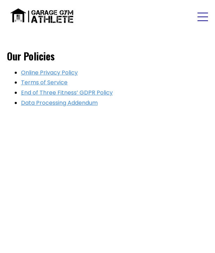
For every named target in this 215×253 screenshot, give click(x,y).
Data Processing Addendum (59, 103)
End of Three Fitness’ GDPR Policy (67, 93)
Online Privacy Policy (49, 73)
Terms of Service (44, 82)
